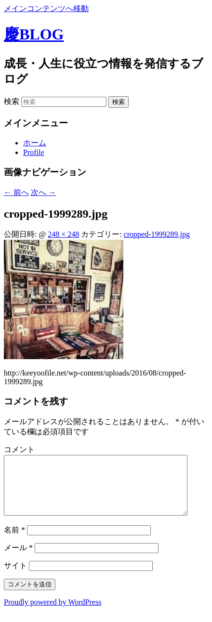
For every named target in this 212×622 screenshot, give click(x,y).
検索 (11, 101)
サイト (15, 577)
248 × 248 (63, 234)
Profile (33, 152)
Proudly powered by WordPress (52, 613)
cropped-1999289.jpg (157, 234)
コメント (19, 449)
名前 (14, 541)
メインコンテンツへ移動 (46, 8)
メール (18, 559)
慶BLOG (34, 34)
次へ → (43, 192)
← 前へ (16, 192)
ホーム (34, 143)
